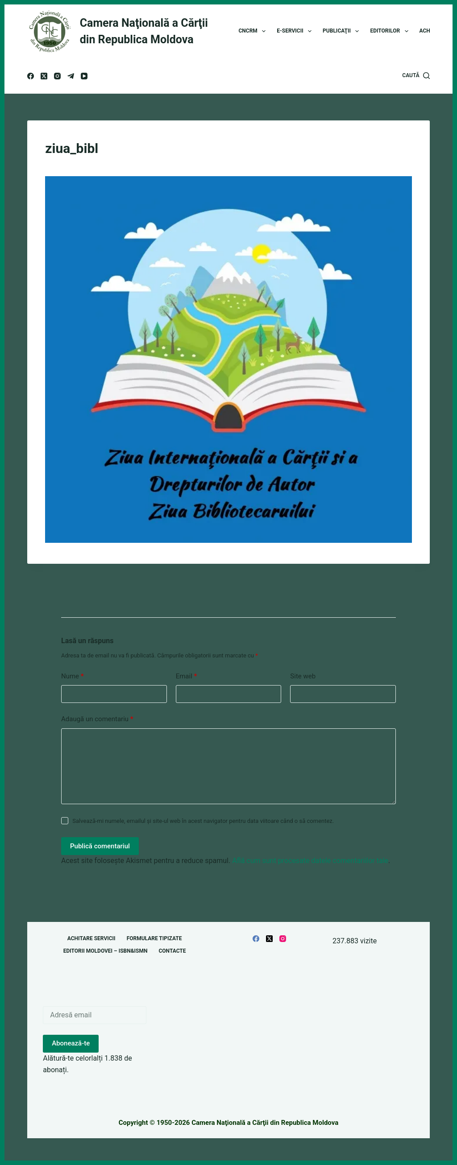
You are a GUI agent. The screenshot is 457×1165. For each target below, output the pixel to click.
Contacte (172, 951)
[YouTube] (84, 76)
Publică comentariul (100, 846)
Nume (72, 676)
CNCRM (254, 31)
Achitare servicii (91, 938)
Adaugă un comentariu (97, 719)
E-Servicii (296, 31)
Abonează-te (71, 1043)
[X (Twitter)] (44, 76)
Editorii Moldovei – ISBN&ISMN (105, 951)
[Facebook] (30, 76)
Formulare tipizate (154, 938)
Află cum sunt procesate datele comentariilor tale (310, 860)
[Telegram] (70, 76)
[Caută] (415, 75)
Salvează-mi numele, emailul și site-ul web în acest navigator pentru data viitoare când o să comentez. (203, 821)
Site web (303, 676)
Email (186, 676)
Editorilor (390, 31)
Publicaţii (342, 31)
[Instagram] (57, 76)
